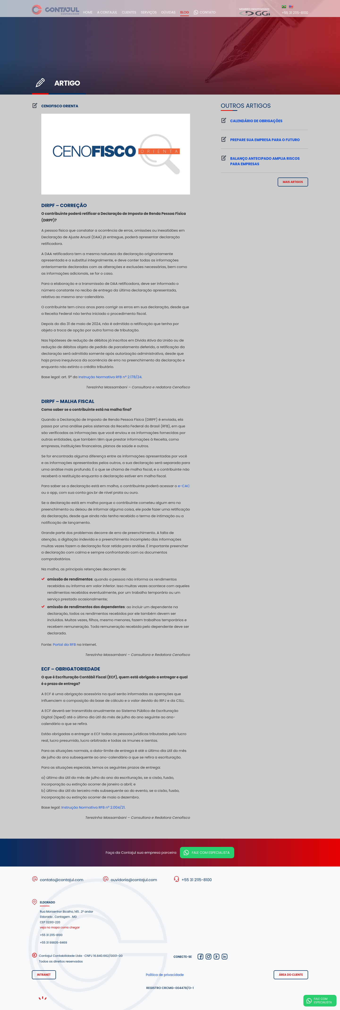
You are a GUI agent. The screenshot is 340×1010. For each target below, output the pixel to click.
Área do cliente (291, 975)
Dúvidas (176, 12)
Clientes (137, 12)
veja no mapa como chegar (60, 927)
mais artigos (293, 182)
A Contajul (115, 12)
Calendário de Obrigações (256, 120)
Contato (215, 12)
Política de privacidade (165, 975)
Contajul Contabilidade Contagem (55, 12)
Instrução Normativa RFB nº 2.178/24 (109, 376)
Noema (42, 998)
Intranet (44, 975)
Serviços (157, 12)
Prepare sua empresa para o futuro (265, 139)
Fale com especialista (211, 852)
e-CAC (184, 485)
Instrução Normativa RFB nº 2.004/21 (93, 807)
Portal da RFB (64, 644)
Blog (192, 12)
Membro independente (254, 11)
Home (95, 12)
